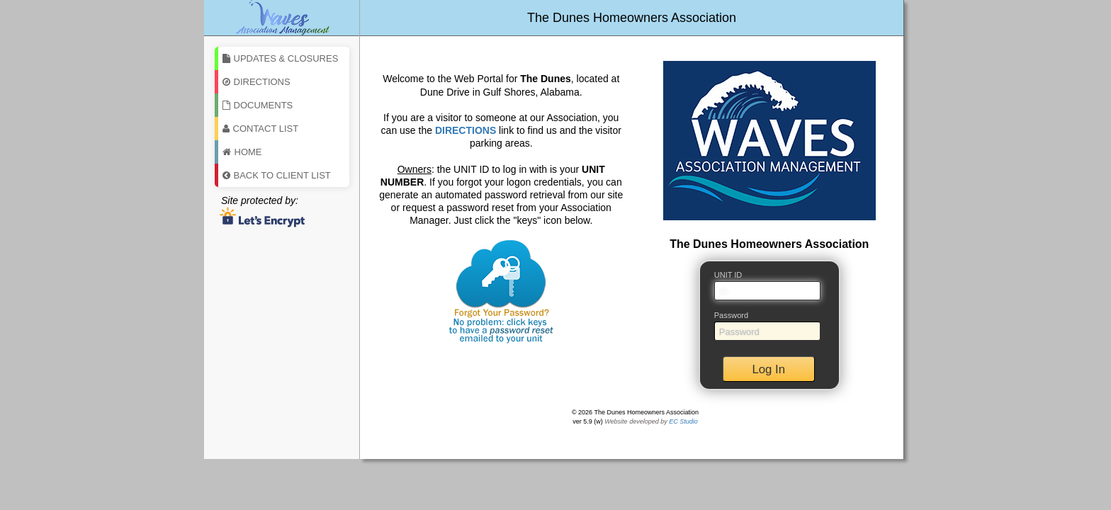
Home (242, 152)
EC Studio (683, 421)
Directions (256, 81)
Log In (768, 369)
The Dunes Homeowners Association (631, 18)
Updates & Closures (280, 58)
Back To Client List (276, 175)
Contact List (260, 128)
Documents (257, 105)
